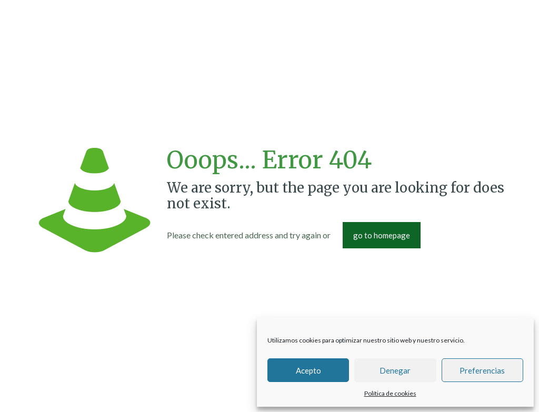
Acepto (308, 370)
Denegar (395, 370)
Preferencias (482, 370)
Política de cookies (390, 393)
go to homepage (381, 235)
